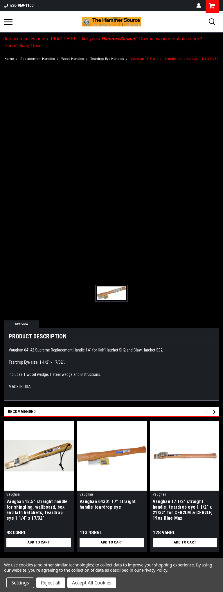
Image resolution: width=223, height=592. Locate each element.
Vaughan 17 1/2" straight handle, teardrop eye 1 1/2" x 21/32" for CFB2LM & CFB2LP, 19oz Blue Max (182, 510)
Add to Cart (38, 542)
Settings (20, 583)
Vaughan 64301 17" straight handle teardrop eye (108, 504)
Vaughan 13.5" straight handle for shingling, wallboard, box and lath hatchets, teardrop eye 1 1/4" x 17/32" (37, 510)
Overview (21, 324)
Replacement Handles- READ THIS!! (40, 39)
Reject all (50, 583)
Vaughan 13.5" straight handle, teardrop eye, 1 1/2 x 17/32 (174, 59)
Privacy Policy (154, 570)
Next (215, 412)
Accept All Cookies (92, 583)
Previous (207, 412)
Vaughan (13, 494)
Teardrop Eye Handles (107, 59)
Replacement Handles (37, 59)
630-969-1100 (18, 5)
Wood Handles (72, 59)
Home (9, 59)
